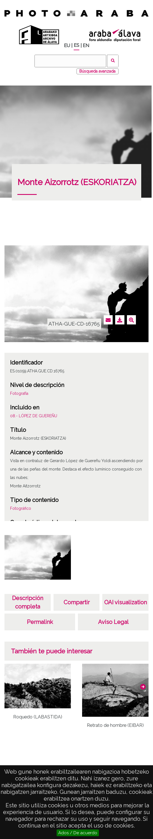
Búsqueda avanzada (97, 71)
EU (67, 45)
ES (76, 45)
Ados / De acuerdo (77, 832)
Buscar (113, 61)
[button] (143, 687)
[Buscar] (70, 61)
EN (86, 45)
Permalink (40, 622)
